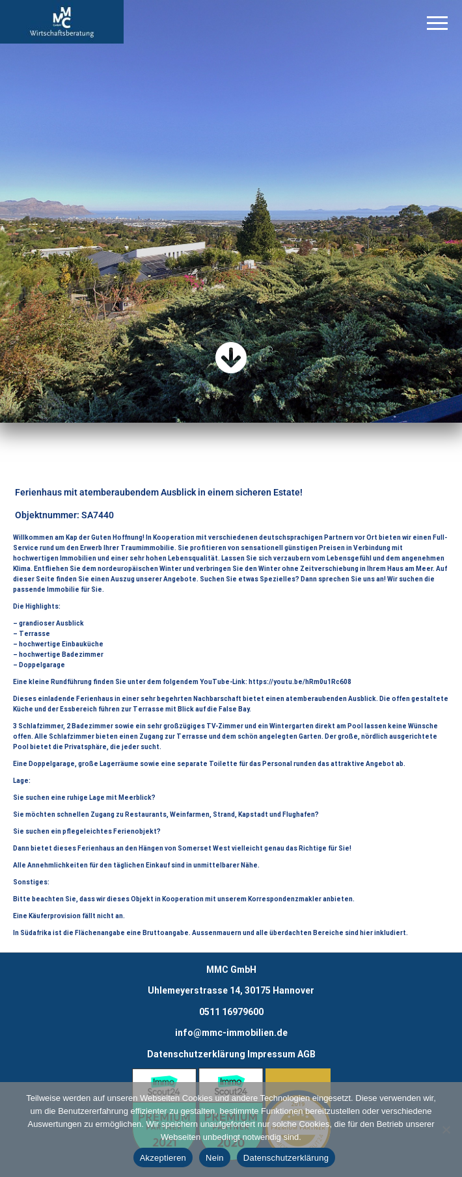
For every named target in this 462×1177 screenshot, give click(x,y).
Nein (215, 1158)
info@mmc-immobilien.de (231, 1032)
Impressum (271, 1054)
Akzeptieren (163, 1158)
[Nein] (445, 1129)
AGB (306, 1054)
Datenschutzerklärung (196, 1054)
